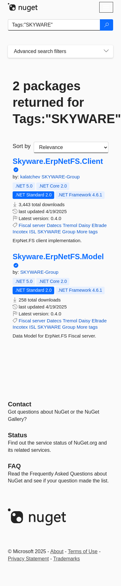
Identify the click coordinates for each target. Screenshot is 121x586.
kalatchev (31, 176)
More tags (87, 231)
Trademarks (66, 558)
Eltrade (99, 225)
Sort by (22, 146)
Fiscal (25, 225)
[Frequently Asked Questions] (14, 466)
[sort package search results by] (71, 147)
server (39, 225)
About (57, 551)
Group (68, 231)
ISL (32, 231)
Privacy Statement (28, 558)
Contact (19, 404)
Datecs (54, 225)
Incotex (20, 231)
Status (17, 435)
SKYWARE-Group (61, 176)
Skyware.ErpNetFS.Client (58, 161)
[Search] (106, 25)
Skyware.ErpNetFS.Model (58, 256)
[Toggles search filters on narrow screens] (106, 51)
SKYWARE (49, 231)
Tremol (70, 225)
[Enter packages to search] (54, 25)
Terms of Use (82, 551)
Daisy (84, 225)
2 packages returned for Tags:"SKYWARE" (60, 102)
